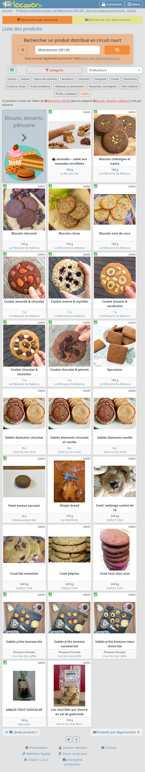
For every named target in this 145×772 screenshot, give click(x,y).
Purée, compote (66, 93)
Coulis (115, 79)
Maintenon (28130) (57, 101)
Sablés (85, 93)
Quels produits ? (21, 732)
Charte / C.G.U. (36, 760)
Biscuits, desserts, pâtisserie (111, 101)
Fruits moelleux (40, 86)
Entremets (130, 79)
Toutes (12, 79)
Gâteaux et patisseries (69, 86)
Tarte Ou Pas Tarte (24, 452)
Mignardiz (24, 724)
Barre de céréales (46, 79)
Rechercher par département (107, 20)
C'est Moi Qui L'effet (24, 656)
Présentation (36, 748)
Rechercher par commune (37, 20)
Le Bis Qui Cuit (70, 173)
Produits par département (116, 732)
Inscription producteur (73, 762)
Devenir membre (72, 748)
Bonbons (67, 79)
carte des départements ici (100, 58)
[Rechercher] (117, 50)
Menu (134, 4)
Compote (100, 79)
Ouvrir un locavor (72, 754)
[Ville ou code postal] (67, 50)
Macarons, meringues (103, 86)
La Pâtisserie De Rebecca (114, 173)
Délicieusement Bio (24, 520)
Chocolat (83, 79)
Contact (108, 748)
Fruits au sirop (16, 86)
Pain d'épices (130, 86)
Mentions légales (36, 754)
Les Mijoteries (69, 520)
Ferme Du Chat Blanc (69, 724)
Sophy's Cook (114, 520)
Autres (25, 79)
